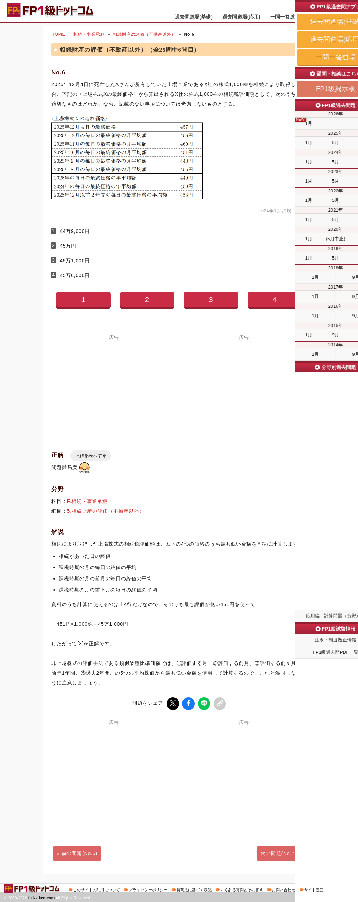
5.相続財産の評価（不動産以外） (105, 511)
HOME (58, 34)
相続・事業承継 (89, 34)
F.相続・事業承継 (87, 501)
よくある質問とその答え (241, 889)
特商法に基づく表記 (194, 889)
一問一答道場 (285, 17)
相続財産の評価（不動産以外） (144, 34)
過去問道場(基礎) (194, 17)
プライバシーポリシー (148, 889)
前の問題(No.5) (80, 853)
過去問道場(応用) (241, 17)
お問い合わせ (283, 889)
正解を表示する (91, 455)
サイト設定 (314, 889)
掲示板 (317, 17)
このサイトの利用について (96, 889)
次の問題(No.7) (278, 853)
